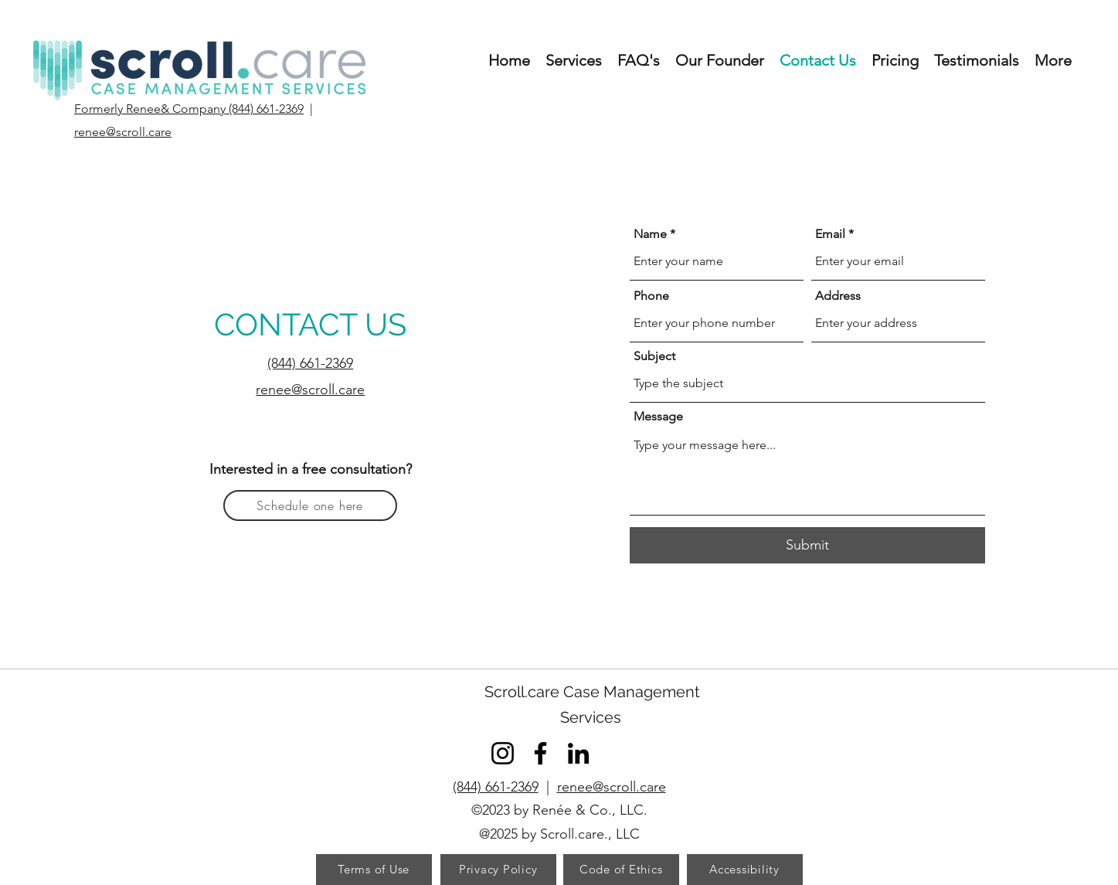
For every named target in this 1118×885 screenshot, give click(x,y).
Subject (654, 356)
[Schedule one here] (310, 505)
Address (838, 296)
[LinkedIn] (578, 753)
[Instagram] (503, 753)
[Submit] (807, 545)
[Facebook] (540, 753)
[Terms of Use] (374, 869)
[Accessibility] (745, 869)
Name (650, 234)
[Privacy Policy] (498, 869)
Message (658, 416)
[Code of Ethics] (621, 869)
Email (830, 234)
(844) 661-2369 (496, 786)
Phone (651, 296)
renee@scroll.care (611, 786)
